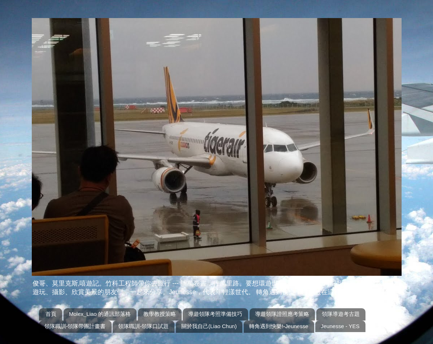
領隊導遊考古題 (341, 314)
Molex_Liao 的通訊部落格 (100, 314)
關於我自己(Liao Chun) (209, 326)
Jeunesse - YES (340, 326)
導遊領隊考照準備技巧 (215, 314)
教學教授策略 (159, 314)
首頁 (51, 314)
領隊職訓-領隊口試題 (143, 326)
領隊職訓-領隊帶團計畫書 (75, 326)
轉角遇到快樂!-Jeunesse (278, 326)
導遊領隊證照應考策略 (282, 314)
